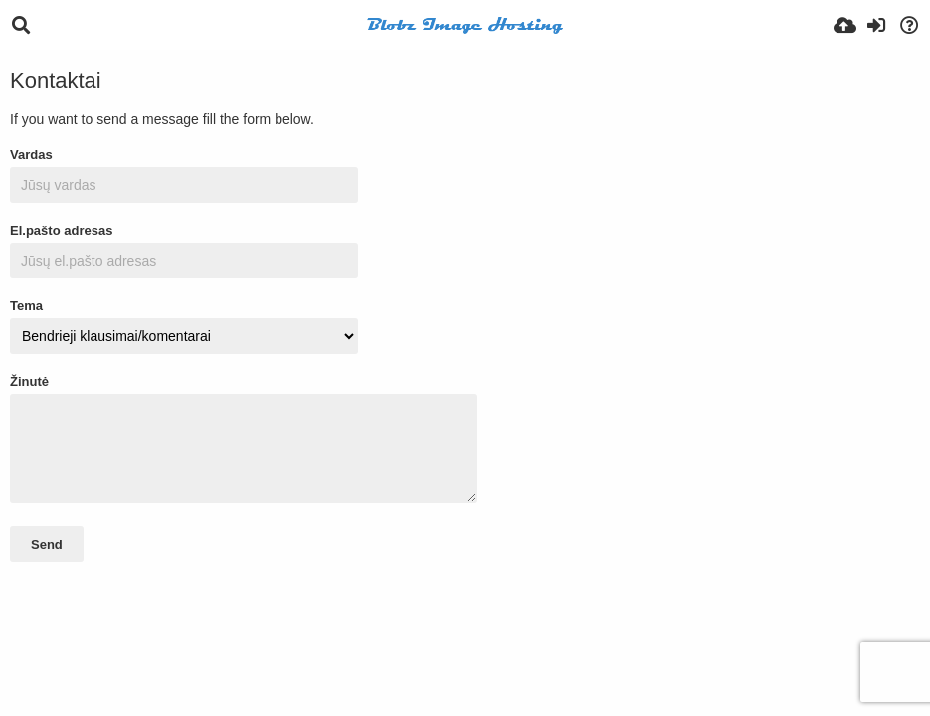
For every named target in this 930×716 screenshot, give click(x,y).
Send (47, 544)
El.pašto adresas (61, 230)
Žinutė (29, 381)
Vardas (31, 154)
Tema (26, 305)
